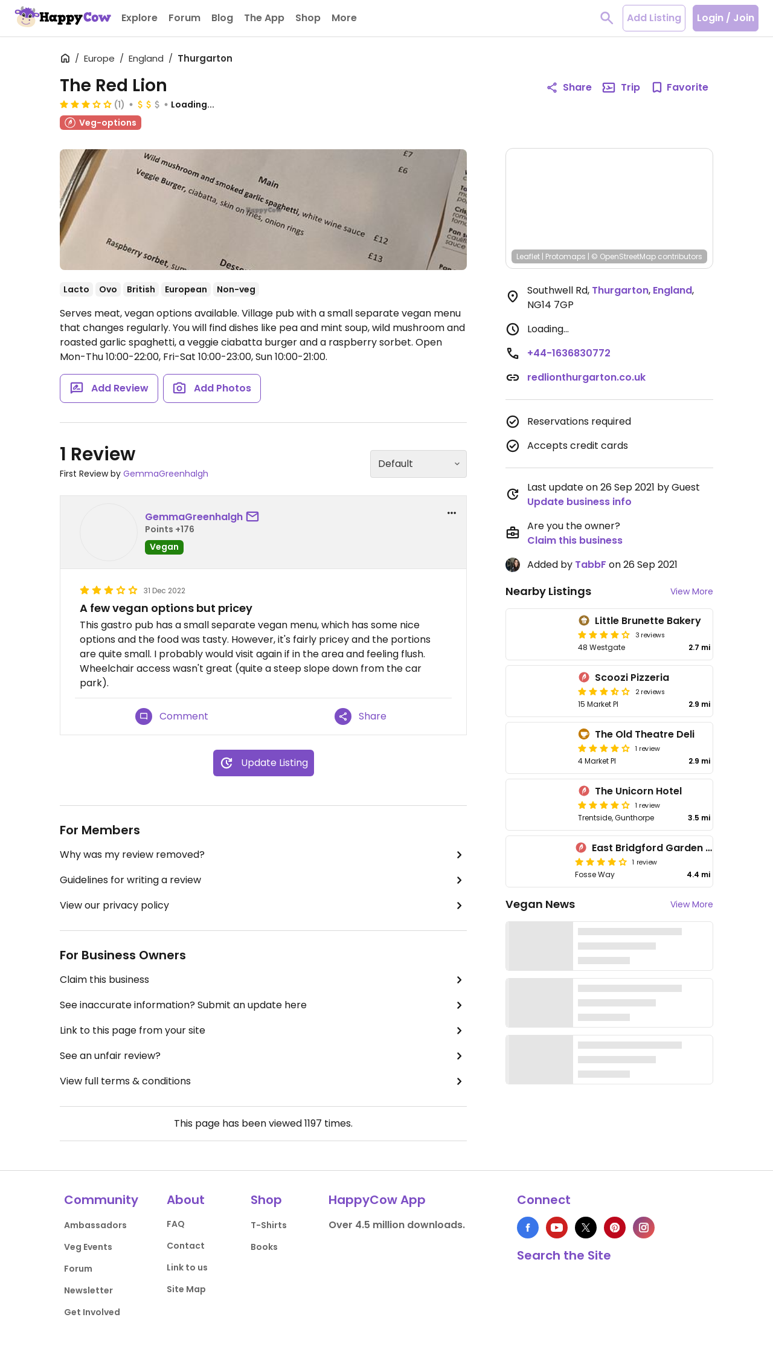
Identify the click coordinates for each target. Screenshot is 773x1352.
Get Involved (92, 1312)
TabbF (590, 564)
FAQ (176, 1224)
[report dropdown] (451, 513)
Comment (171, 716)
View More (691, 591)
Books (264, 1247)
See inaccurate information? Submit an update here (263, 1005)
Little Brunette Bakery (648, 621)
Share (360, 716)
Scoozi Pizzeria (632, 677)
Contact (186, 1246)
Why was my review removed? (263, 855)
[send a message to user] (255, 517)
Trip (620, 87)
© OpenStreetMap (623, 256)
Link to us (187, 1267)
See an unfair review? (263, 1056)
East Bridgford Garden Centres (668, 848)
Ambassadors (95, 1225)
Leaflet (528, 256)
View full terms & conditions (263, 1081)
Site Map (186, 1289)
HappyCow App (377, 1199)
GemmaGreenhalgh (165, 474)
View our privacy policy (263, 905)
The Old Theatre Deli (644, 734)
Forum (78, 1269)
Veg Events (88, 1247)
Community (101, 1199)
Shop (266, 1199)
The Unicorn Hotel (638, 791)
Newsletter (88, 1290)
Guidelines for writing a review (263, 880)
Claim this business (263, 980)
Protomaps (565, 256)
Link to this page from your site (263, 1030)
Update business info (579, 502)
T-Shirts (269, 1225)
